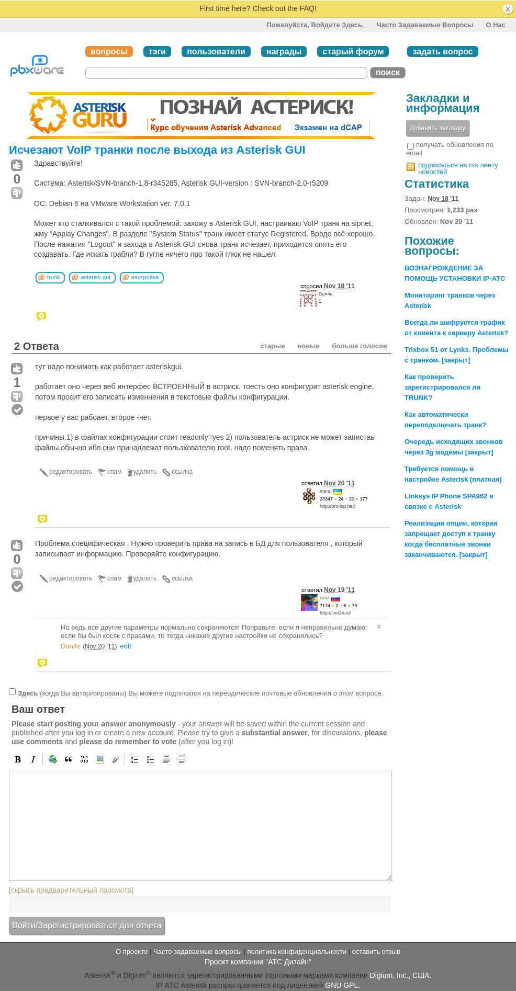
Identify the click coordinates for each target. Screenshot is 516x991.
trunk (53, 277)
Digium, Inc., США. (401, 975)
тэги (157, 51)
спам (114, 471)
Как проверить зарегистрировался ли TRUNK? (442, 387)
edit (125, 646)
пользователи (216, 51)
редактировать (70, 471)
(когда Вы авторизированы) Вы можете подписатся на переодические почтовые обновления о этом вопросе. (200, 693)
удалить (145, 471)
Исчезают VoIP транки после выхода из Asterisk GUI (157, 149)
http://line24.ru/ (335, 613)
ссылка (182, 471)
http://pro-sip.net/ (337, 506)
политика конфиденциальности (296, 951)
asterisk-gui (95, 277)
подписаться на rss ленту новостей (458, 168)
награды (284, 51)
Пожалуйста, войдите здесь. (315, 25)
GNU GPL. (342, 985)
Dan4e (326, 294)
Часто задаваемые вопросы (424, 25)
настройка (145, 277)
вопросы (109, 51)
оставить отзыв (376, 951)
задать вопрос (442, 51)
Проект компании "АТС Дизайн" (258, 962)
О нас (496, 25)
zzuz (325, 597)
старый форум (353, 51)
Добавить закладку (437, 128)
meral (326, 491)
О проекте (132, 951)
